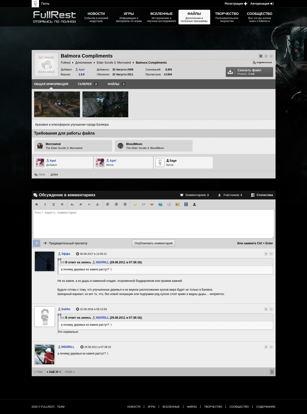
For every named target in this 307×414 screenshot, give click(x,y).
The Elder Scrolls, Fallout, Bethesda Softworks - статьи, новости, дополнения (56, 17)
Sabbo (65, 309)
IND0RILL (102, 262)
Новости (133, 406)
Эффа (65, 254)
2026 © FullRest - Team (48, 406)
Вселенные (171, 406)
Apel (82, 69)
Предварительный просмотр (68, 243)
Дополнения (83, 62)
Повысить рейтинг (266, 56)
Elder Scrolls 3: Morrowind (114, 62)
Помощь (36, 243)
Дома (54, 174)
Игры (151, 406)
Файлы (192, 406)
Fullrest (65, 62)
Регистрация (234, 3)
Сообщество (239, 406)
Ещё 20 (53, 372)
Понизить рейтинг (271, 56)
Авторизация (259, 3)
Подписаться (264, 62)
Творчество (213, 406)
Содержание (266, 406)
